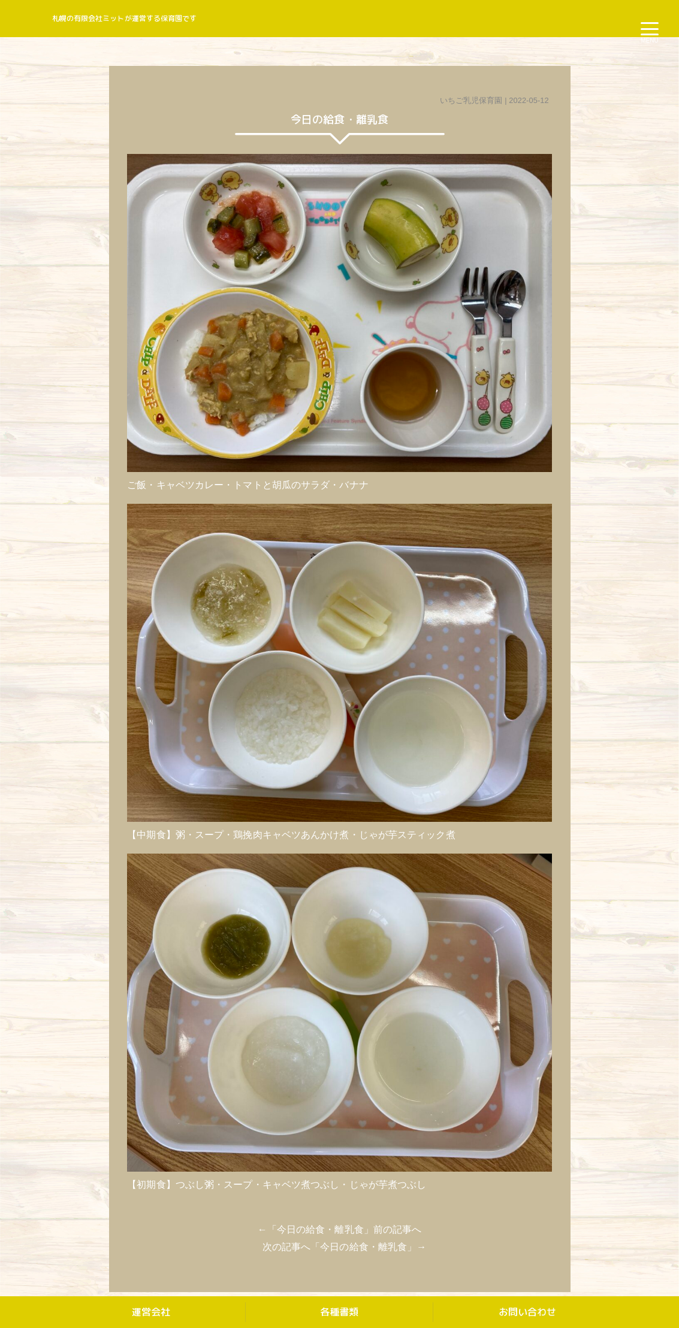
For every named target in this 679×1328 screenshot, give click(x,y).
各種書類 (339, 1311)
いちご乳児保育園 (471, 100)
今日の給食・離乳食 (320, 1229)
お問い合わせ (528, 1311)
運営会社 (151, 1311)
